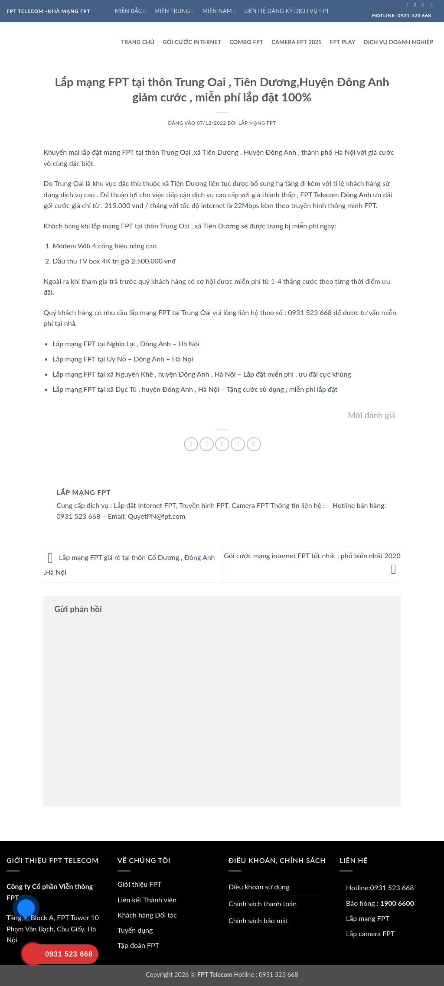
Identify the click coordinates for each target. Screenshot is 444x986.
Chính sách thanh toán (263, 903)
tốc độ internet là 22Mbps (219, 205)
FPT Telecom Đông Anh (335, 194)
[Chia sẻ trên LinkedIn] (254, 444)
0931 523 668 (310, 312)
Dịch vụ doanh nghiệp (399, 42)
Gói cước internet (192, 42)
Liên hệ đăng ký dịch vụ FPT (286, 10)
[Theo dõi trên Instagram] (416, 5)
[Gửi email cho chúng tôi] (433, 5)
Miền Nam (219, 11)
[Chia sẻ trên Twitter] (206, 444)
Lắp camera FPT (370, 933)
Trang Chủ (137, 42)
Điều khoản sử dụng (259, 886)
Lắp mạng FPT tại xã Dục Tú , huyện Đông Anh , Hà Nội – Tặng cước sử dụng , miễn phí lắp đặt (194, 389)
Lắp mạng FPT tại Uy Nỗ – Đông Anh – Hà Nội (122, 359)
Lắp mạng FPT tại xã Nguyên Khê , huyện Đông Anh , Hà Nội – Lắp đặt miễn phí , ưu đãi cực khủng (201, 374)
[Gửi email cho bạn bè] (222, 444)
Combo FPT (246, 42)
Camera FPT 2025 (296, 42)
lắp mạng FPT (112, 225)
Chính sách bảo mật (258, 920)
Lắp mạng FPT (257, 123)
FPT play (342, 42)
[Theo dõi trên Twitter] (425, 5)
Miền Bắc (130, 11)
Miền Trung (174, 11)
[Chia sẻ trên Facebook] (191, 444)
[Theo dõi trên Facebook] (408, 5)
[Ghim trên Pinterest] (238, 444)
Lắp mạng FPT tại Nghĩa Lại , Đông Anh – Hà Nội (125, 343)
